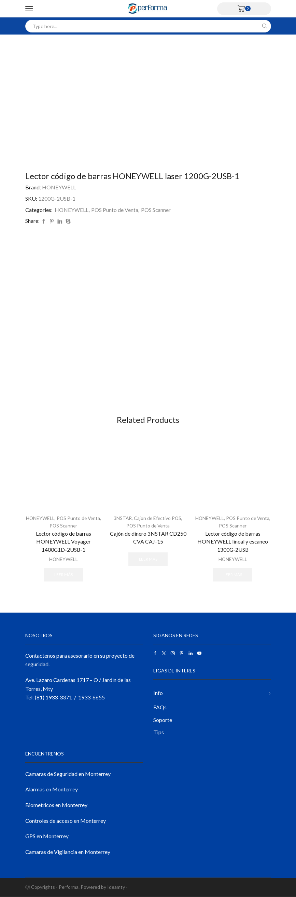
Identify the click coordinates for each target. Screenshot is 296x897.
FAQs (160, 707)
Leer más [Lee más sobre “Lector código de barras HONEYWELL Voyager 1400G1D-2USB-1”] (63, 574)
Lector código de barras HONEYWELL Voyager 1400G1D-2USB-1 (63, 541)
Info (158, 692)
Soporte (162, 720)
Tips (158, 732)
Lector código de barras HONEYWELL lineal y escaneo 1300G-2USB (232, 541)
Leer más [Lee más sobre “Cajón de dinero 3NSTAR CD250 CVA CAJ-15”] (148, 559)
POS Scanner (156, 209)
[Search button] (265, 26)
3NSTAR (122, 518)
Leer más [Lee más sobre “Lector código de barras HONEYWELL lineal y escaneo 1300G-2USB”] (233, 574)
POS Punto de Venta (114, 209)
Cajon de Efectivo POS (157, 518)
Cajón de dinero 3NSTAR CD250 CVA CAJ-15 (148, 537)
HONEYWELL (59, 187)
